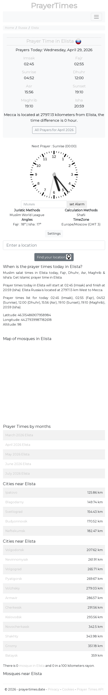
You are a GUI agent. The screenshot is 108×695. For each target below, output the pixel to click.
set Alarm (77, 204)
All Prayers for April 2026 (54, 130)
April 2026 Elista (17, 445)
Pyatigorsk (13, 579)
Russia (22, 28)
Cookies (68, 689)
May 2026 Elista (17, 454)
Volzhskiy (12, 588)
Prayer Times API (90, 689)
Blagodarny (14, 502)
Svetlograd (14, 512)
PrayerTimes (54, 5)
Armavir (11, 598)
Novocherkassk (17, 627)
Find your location (54, 256)
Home (9, 28)
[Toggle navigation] (96, 17)
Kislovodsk (13, 617)
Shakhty (11, 636)
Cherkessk (13, 607)
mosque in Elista (32, 666)
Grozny (11, 646)
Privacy (53, 689)
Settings (54, 233)
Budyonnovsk (16, 521)
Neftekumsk (15, 531)
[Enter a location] (54, 245)
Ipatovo (11, 492)
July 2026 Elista (17, 473)
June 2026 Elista (18, 464)
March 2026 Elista (19, 435)
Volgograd (13, 569)
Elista (35, 28)
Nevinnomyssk (16, 559)
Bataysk (11, 655)
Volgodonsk (14, 550)
